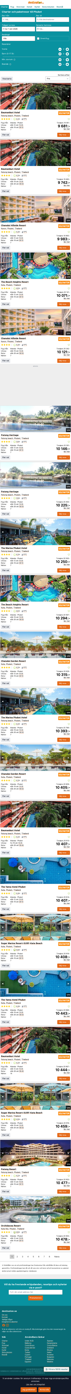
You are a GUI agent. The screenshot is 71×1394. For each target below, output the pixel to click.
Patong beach (7, 116)
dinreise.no (30, 1373)
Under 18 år (29, 1341)
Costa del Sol (30, 1348)
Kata (3, 285)
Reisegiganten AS (38, 1369)
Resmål (60, 7)
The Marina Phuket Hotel (14, 548)
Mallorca (28, 1343)
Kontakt (5, 1317)
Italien (49, 1352)
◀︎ (2, 96)
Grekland (50, 1348)
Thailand (25, 116)
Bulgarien (50, 1357)
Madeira (50, 1362)
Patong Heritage (10, 435)
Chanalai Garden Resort (13, 661)
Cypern (27, 1355)
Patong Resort (8, 1169)
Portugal (28, 1357)
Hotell (29, 7)
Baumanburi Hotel (10, 112)
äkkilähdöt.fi (38, 1371)
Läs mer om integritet (35, 1384)
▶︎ (68, 96)
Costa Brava (29, 1345)
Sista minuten (48, 7)
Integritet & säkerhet (10, 1322)
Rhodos (50, 1350)
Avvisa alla (44, 1390)
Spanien (50, 1341)
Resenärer (6, 44)
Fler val (5, 135)
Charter (4, 7)
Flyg (12, 7)
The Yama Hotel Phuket (13, 887)
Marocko (50, 1359)
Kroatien (50, 1355)
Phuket (17, 116)
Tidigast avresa (8, 25)
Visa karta (6, 79)
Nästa (56, 1257)
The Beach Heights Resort (15, 282)
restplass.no (4, 1371)
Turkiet (27, 1352)
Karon (3, 228)
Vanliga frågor (7, 1319)
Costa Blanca (52, 1345)
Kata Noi (4, 1229)
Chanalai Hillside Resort (13, 225)
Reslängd (6, 35)
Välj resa (64, 135)
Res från (5, 16)
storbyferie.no (40, 1373)
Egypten (28, 1362)
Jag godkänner (28, 1390)
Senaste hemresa (43, 25)
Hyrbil (37, 7)
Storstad (20, 7)
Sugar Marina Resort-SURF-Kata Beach (21, 943)
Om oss (4, 1315)
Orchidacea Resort (11, 1225)
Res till (39, 16)
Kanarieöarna (52, 1343)
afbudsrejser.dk (27, 1371)
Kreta (27, 1350)
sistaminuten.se (15, 1371)
